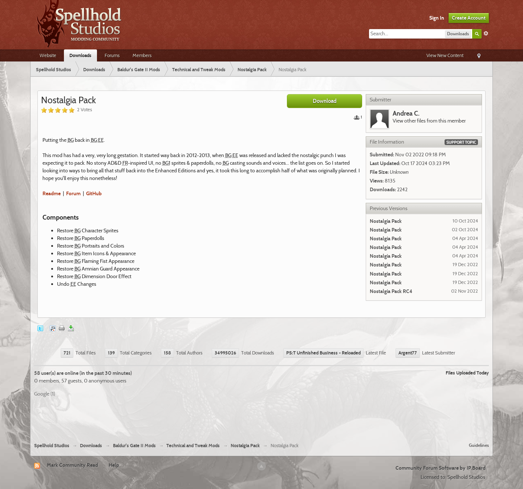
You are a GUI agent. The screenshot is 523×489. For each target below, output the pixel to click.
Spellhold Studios (51, 445)
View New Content (444, 55)
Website (48, 55)
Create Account (469, 18)
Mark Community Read (72, 465)
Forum (73, 193)
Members (142, 55)
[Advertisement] (261, 417)
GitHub (94, 193)
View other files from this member (429, 120)
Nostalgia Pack (245, 445)
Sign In (436, 18)
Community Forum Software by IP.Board (441, 468)
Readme (51, 193)
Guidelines (479, 445)
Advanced (486, 33)
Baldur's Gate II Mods (134, 445)
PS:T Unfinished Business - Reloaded (323, 353)
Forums (112, 55)
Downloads (80, 55)
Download (325, 101)
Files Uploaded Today (467, 373)
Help (114, 465)
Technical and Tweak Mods (193, 445)
